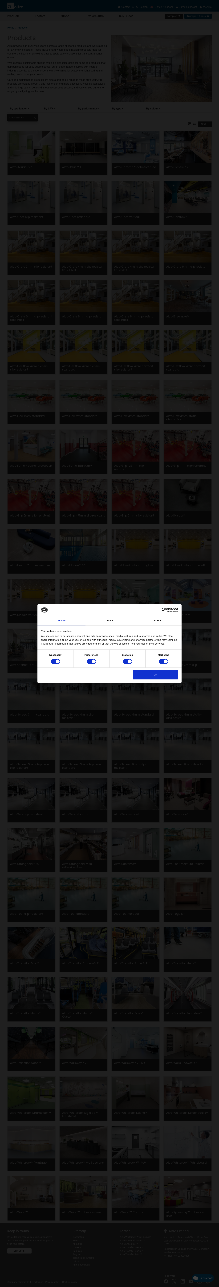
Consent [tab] (61, 620)
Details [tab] (109, 620)
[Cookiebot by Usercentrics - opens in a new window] (164, 610)
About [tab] (157, 620)
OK (155, 674)
